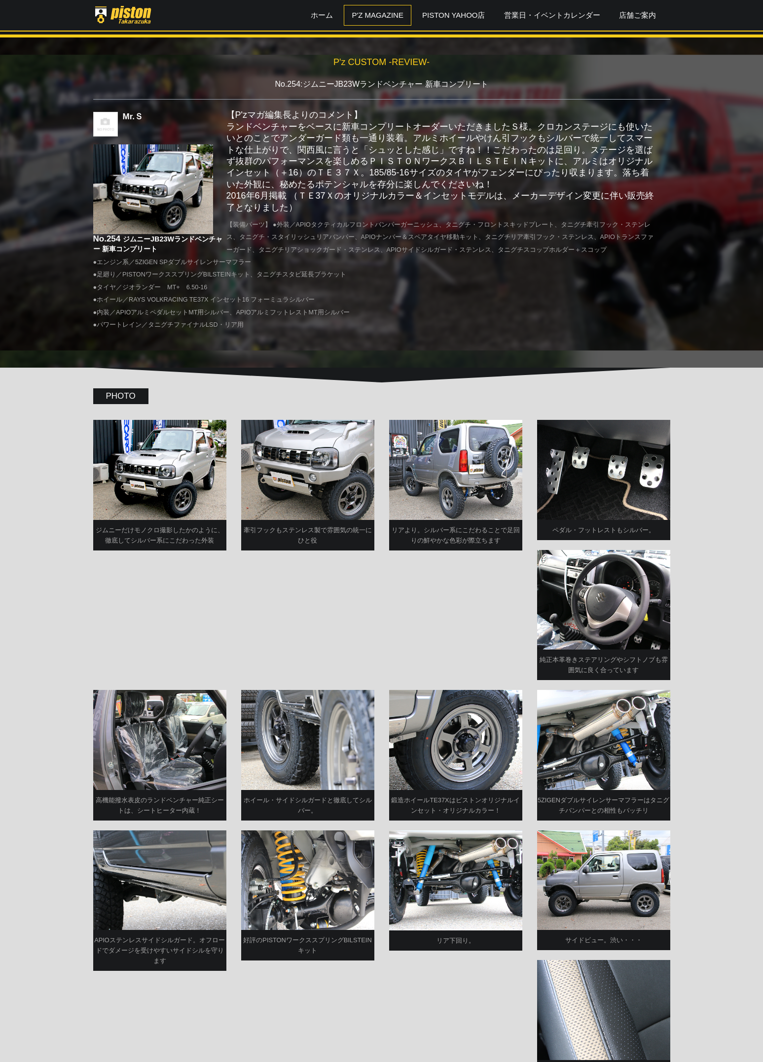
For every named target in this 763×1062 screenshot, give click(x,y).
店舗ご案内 (637, 15)
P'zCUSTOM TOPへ (381, 1028)
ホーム (322, 15)
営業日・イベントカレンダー (552, 15)
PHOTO (121, 396)
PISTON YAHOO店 (453, 15)
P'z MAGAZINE (377, 15)
